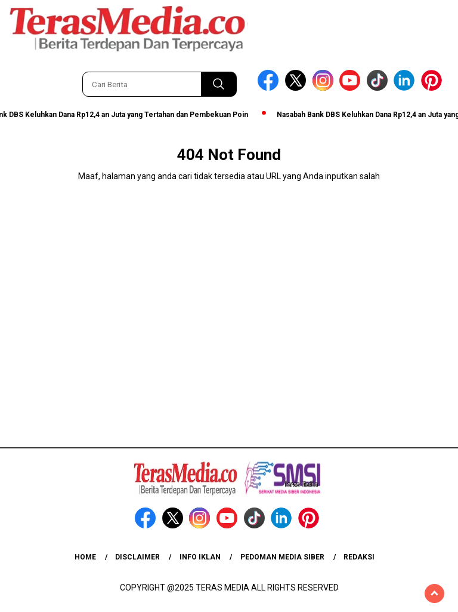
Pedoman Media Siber (282, 557)
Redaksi (359, 557)
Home (85, 557)
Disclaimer (137, 557)
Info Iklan (200, 557)
